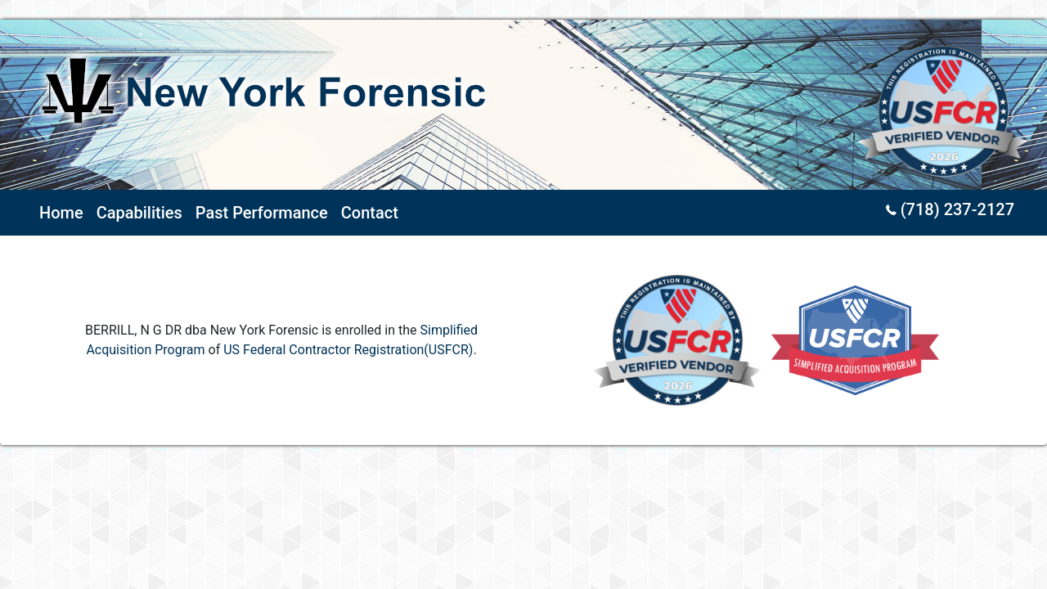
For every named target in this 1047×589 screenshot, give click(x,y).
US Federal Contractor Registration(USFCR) (348, 349)
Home (61, 213)
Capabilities (139, 213)
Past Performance (261, 213)
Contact (369, 213)
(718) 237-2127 (950, 209)
